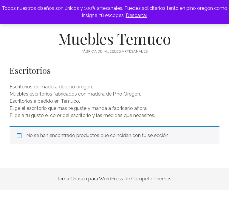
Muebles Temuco (114, 38)
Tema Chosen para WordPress (90, 179)
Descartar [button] (136, 15)
